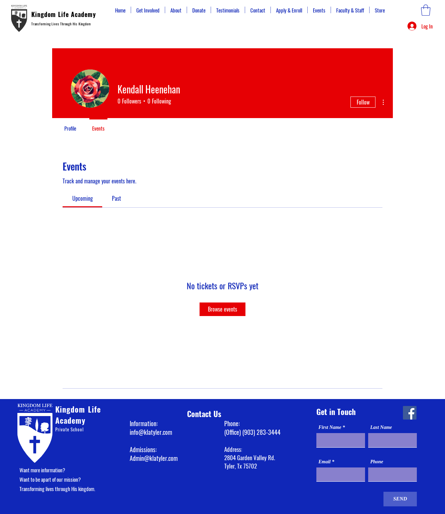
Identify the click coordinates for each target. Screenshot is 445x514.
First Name (329, 427)
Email (324, 461)
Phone (376, 461)
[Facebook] (409, 413)
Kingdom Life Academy (63, 14)
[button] (425, 10)
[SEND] (400, 499)
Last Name (381, 427)
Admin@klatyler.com (154, 458)
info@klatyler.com (151, 432)
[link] (82, 198)
